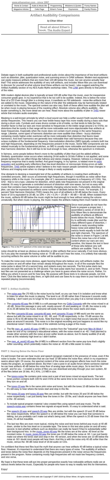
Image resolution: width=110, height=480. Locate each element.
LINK (75, 88)
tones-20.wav (18, 394)
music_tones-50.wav (35, 434)
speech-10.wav (19, 411)
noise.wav (16, 293)
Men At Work (94, 329)
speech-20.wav (39, 411)
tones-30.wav (37, 394)
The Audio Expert (58, 30)
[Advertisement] (22, 53)
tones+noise (17, 376)
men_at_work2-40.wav (23, 341)
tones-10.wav (18, 386)
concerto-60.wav (42, 314)
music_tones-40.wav (46, 431)
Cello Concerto (74, 304)
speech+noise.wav (16, 406)
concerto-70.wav (64, 314)
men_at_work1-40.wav (26, 329)
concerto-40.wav (19, 304)
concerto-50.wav (24, 314)
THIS (96, 110)
